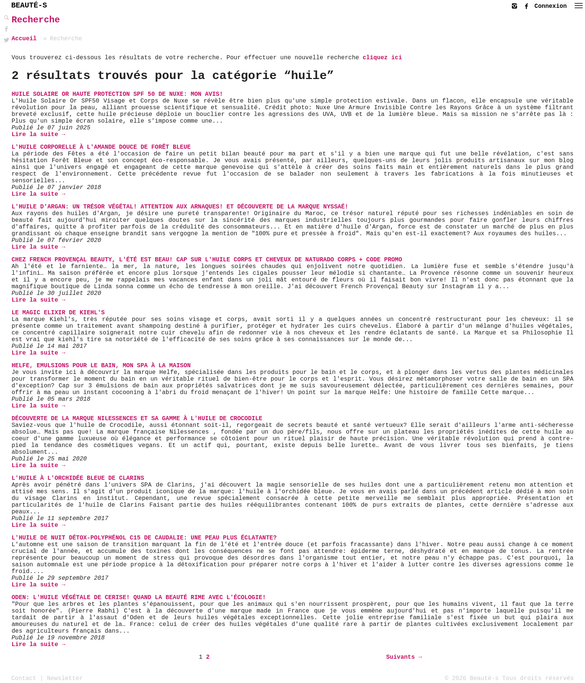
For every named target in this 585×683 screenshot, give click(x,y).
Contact (23, 678)
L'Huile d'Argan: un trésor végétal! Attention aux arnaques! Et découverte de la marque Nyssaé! (180, 207)
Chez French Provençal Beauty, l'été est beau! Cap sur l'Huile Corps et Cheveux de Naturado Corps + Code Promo (207, 259)
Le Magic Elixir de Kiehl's (58, 312)
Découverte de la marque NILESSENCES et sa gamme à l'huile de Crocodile (137, 418)
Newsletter (65, 678)
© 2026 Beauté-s (471, 678)
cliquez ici (382, 57)
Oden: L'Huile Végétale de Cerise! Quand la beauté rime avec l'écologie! (139, 597)
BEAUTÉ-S (29, 5)
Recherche (36, 20)
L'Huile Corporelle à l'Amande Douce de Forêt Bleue (101, 147)
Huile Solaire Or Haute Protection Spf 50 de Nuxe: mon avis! (117, 94)
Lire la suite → (38, 134)
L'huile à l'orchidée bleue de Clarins (78, 478)
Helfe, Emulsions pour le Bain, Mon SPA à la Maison (101, 365)
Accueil (24, 38)
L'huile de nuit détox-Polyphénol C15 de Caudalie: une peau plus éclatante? (144, 538)
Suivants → (404, 657)
